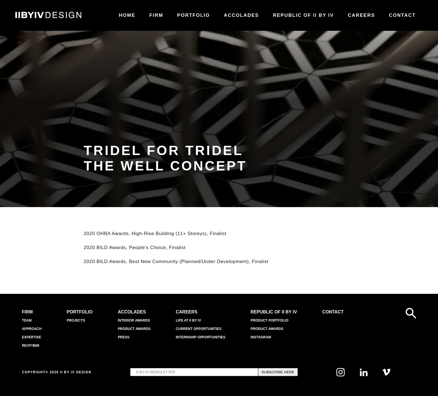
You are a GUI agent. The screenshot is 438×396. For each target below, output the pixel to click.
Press (122, 337)
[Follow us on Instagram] (340, 374)
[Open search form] (411, 313)
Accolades (131, 312)
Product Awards (133, 329)
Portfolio (79, 312)
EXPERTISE (32, 337)
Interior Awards (133, 320)
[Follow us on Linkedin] (364, 374)
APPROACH (32, 329)
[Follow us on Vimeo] (386, 374)
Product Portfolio (270, 320)
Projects (75, 320)
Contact (334, 312)
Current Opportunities (198, 329)
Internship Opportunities (200, 337)
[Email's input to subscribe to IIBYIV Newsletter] (194, 372)
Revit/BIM (31, 345)
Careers (185, 312)
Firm (28, 312)
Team (27, 320)
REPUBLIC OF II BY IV (275, 312)
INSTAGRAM (261, 337)
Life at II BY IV (187, 320)
